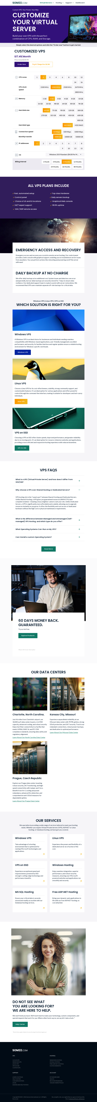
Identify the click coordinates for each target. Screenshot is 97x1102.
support (69, 3)
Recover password (56, 1081)
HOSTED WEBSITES (55, 1066)
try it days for (41, 64)
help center (20, 1024)
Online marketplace (57, 1083)
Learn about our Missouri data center (64, 732)
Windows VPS (23, 352)
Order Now (22, 64)
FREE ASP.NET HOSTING (57, 1064)
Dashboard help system (20, 1085)
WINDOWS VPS (17, 1062)
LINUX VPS (16, 1064)
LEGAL (14, 1083)
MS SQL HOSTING (55, 1062)
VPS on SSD (22, 448)
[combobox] (65, 154)
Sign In (52, 1079)
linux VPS (21, 401)
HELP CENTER (17, 1079)
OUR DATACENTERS (18, 1081)
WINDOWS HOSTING (56, 1060)
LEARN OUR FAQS (18, 1077)
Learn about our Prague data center (26, 801)
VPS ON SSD (16, 1066)
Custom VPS (16, 1068)
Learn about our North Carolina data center (29, 737)
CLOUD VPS (16, 1060)
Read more (48, 549)
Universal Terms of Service (76, 1099)
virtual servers (47, 3)
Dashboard (80, 3)
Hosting (59, 3)
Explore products (27, 635)
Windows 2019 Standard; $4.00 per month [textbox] (65, 154)
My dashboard (55, 1077)
